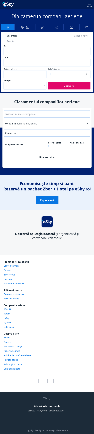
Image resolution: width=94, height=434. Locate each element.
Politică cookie (11, 359)
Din (5, 46)
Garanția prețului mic (14, 294)
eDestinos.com (56, 410)
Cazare (7, 270)
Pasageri (7, 80)
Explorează (47, 200)
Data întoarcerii (54, 69)
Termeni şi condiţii (13, 346)
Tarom (7, 313)
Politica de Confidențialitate (17, 355)
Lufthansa (9, 327)
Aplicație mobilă (11, 298)
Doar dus (11, 41)
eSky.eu (31, 410)
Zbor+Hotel (9, 274)
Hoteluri (8, 279)
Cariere (7, 342)
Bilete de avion (11, 265)
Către (6, 57)
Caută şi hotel (81, 35)
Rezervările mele (12, 350)
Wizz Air (8, 309)
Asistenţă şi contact (14, 364)
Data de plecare (10, 69)
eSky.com (42, 410)
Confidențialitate (12, 368)
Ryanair (7, 322)
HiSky (6, 318)
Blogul (7, 337)
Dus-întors (12, 36)
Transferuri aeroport (14, 283)
